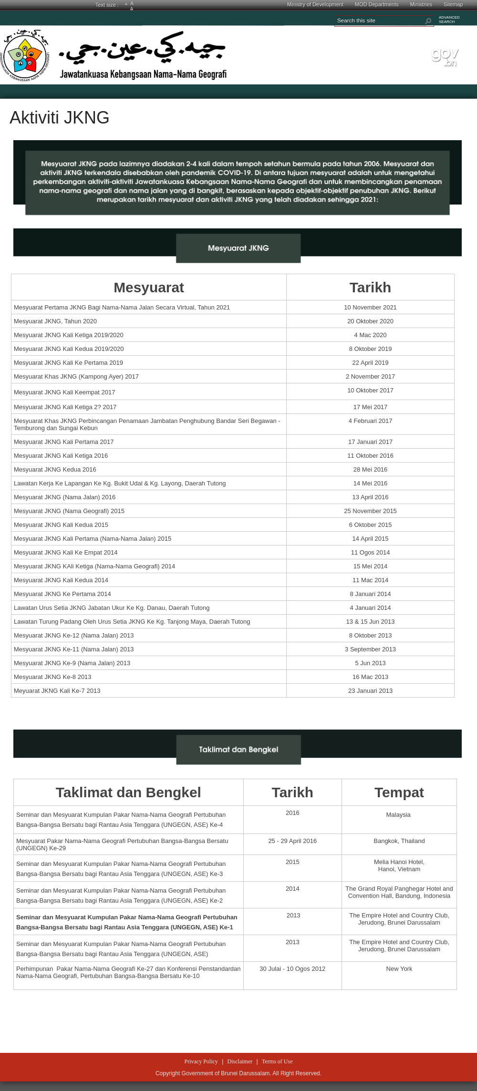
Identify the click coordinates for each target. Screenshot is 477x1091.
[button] (428, 21)
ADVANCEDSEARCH (449, 19)
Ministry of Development (315, 4)
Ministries (421, 4)
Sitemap (453, 4)
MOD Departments (377, 4)
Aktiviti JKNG (60, 117)
